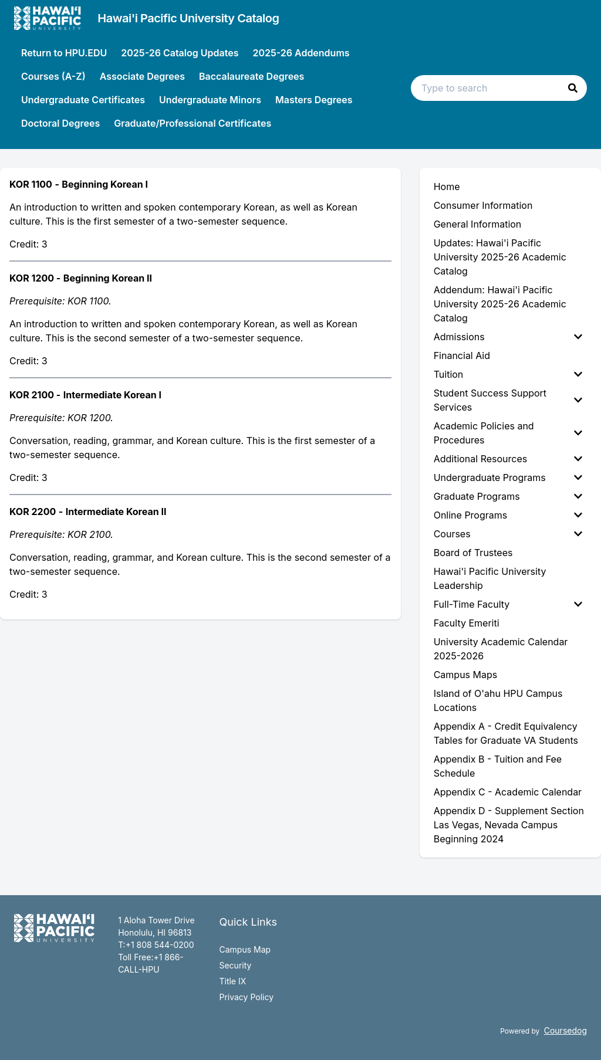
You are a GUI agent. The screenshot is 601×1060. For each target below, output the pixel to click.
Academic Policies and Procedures (508, 433)
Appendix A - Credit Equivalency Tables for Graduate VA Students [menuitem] (506, 733)
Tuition (508, 374)
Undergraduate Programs (508, 477)
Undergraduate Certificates (83, 100)
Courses (508, 534)
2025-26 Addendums (300, 53)
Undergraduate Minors (210, 100)
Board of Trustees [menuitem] (473, 552)
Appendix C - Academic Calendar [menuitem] (508, 792)
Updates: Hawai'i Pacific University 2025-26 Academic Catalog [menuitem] (500, 257)
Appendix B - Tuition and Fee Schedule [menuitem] (498, 766)
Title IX (232, 981)
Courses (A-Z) (53, 76)
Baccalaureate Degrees (251, 76)
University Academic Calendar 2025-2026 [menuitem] (501, 649)
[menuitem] (510, 336)
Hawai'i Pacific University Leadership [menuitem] (490, 578)
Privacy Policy (246, 997)
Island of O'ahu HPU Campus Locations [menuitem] (498, 700)
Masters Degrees (314, 100)
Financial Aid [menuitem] (462, 355)
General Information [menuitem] (478, 224)
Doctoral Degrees (60, 123)
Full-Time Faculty (508, 604)
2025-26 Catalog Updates (179, 53)
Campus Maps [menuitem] (466, 674)
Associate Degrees (142, 76)
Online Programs (508, 515)
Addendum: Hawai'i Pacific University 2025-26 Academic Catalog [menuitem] (500, 304)
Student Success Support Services (508, 400)
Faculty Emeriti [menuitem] (466, 623)
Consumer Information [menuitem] (483, 205)
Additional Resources (508, 459)
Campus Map (245, 949)
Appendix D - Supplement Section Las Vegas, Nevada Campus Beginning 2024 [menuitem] (509, 825)
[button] (573, 88)
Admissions (508, 337)
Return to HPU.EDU (64, 53)
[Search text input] (499, 88)
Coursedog (565, 1030)
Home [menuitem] (447, 186)
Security (235, 965)
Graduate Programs (508, 496)
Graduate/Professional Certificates (192, 123)
